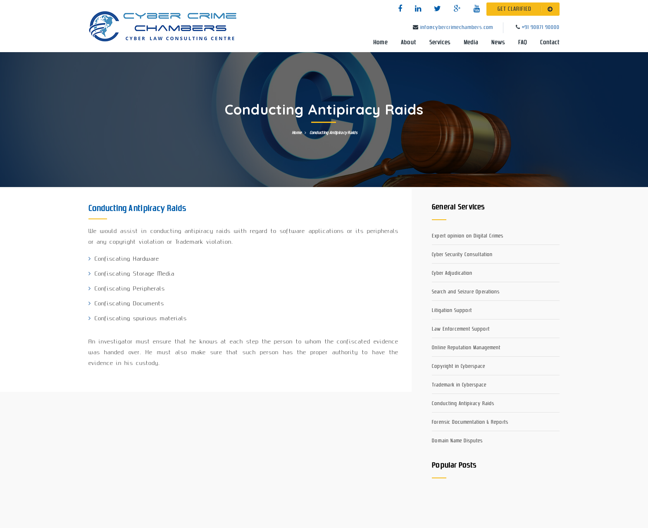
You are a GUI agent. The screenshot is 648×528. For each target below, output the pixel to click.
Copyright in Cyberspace (458, 366)
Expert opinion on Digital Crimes (467, 236)
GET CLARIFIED (527, 9)
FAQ (522, 43)
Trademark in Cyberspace (459, 385)
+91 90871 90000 (541, 27)
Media (471, 43)
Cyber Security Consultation (462, 254)
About (408, 43)
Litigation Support (452, 310)
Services (439, 43)
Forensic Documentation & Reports (470, 422)
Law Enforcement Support (461, 329)
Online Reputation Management (466, 347)
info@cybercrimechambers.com (456, 27)
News (498, 43)
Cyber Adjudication (452, 273)
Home (380, 43)
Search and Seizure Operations (466, 292)
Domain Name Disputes (457, 441)
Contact (550, 43)
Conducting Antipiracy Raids (463, 403)
